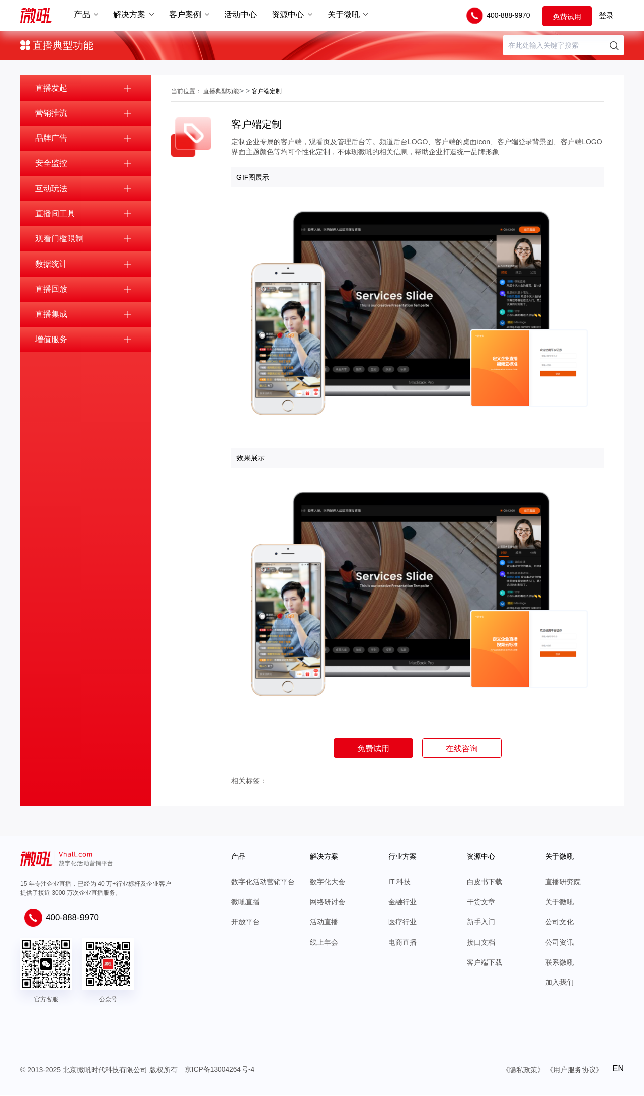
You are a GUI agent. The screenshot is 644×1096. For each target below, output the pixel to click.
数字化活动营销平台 (263, 882)
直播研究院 (563, 882)
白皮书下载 (484, 882)
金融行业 (402, 902)
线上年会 (324, 943)
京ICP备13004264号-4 (220, 1070)
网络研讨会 (327, 902)
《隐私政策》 (523, 1070)
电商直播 (402, 943)
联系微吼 (559, 963)
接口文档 (481, 943)
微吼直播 (245, 902)
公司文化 (559, 922)
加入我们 (559, 983)
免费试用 (567, 16)
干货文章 (481, 902)
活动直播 (324, 922)
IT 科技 (399, 882)
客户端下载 (484, 963)
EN (618, 1068)
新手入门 (481, 922)
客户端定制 (267, 91)
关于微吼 (559, 902)
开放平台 (245, 922)
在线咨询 (463, 748)
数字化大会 (327, 882)
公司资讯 (559, 943)
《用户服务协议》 (574, 1070)
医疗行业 (402, 922)
